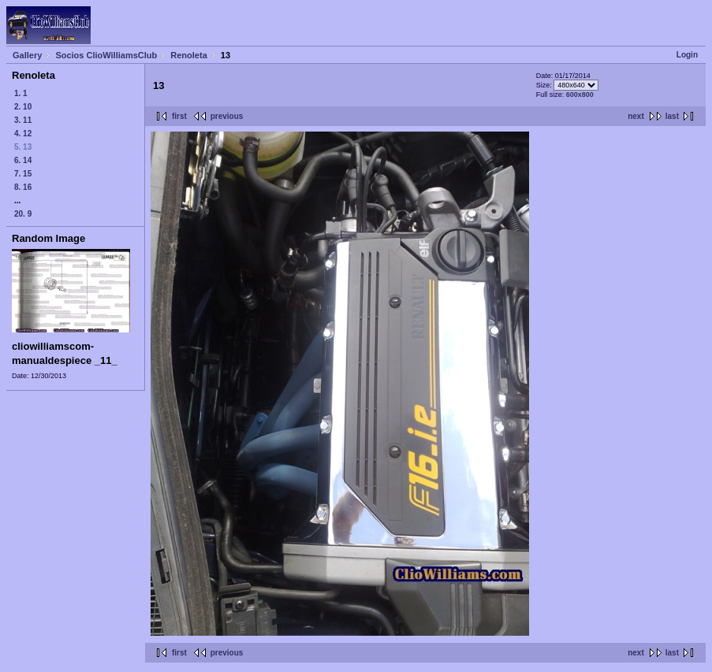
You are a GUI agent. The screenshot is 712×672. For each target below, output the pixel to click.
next (636, 116)
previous (227, 116)
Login (687, 54)
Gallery (27, 55)
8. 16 (23, 187)
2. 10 (23, 106)
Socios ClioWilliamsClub (106, 55)
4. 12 (23, 133)
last (672, 116)
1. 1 (21, 93)
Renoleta (188, 55)
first (179, 116)
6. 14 (23, 160)
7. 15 (23, 173)
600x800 (580, 94)
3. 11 (23, 120)
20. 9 (23, 214)
